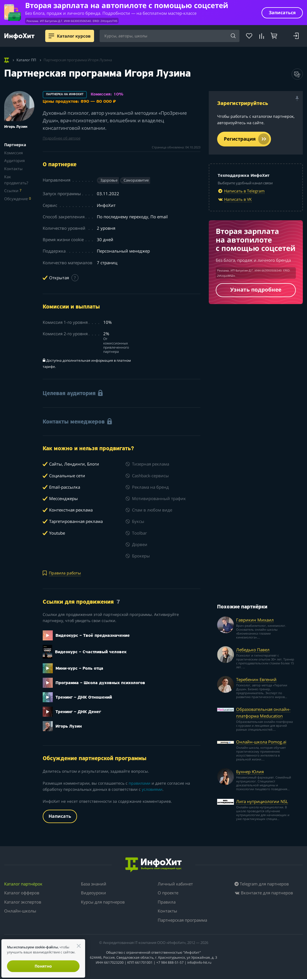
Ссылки (12, 190)
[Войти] (296, 36)
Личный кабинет (175, 884)
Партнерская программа (182, 920)
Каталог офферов (21, 892)
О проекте (168, 892)
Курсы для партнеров (103, 902)
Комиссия (13, 152)
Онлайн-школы (20, 911)
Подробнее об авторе (61, 138)
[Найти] (233, 36)
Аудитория (14, 160)
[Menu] (51, 36)
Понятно (43, 966)
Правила (167, 902)
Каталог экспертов (22, 902)
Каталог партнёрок (23, 884)
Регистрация (246, 139)
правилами (139, 783)
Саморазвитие (136, 180)
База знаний (93, 884)
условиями (152, 789)
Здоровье (108, 180)
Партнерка (15, 144)
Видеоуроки (93, 892)
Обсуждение (17, 198)
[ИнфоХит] (19, 36)
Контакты (13, 168)
